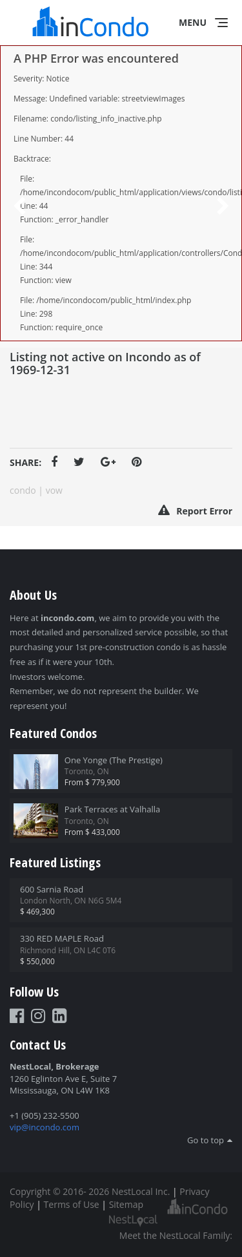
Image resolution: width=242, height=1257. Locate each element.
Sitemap (126, 1204)
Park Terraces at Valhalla (112, 809)
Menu (193, 22)
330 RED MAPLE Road (62, 938)
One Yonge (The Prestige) (114, 760)
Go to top (205, 1140)
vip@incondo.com (44, 1127)
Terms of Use (71, 1204)
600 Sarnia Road (51, 889)
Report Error (195, 511)
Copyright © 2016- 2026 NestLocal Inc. (90, 1191)
